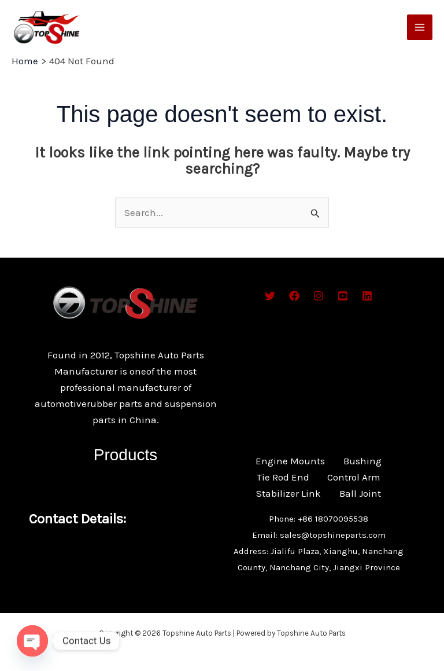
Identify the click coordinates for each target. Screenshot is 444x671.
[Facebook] (294, 296)
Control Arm (354, 477)
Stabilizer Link (288, 493)
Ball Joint (360, 493)
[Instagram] (318, 296)
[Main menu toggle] (419, 27)
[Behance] (343, 296)
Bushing (362, 461)
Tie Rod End (283, 477)
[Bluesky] (367, 296)
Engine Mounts (290, 461)
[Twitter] (270, 296)
